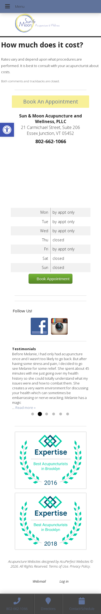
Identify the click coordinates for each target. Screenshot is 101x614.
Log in (64, 581)
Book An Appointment (50, 101)
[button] (7, 130)
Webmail (39, 581)
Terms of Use (58, 566)
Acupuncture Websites (24, 561)
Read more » (25, 407)
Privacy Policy (80, 566)
